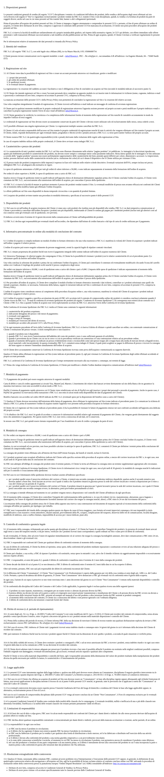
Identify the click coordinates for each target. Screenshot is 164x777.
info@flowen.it (71, 56)
